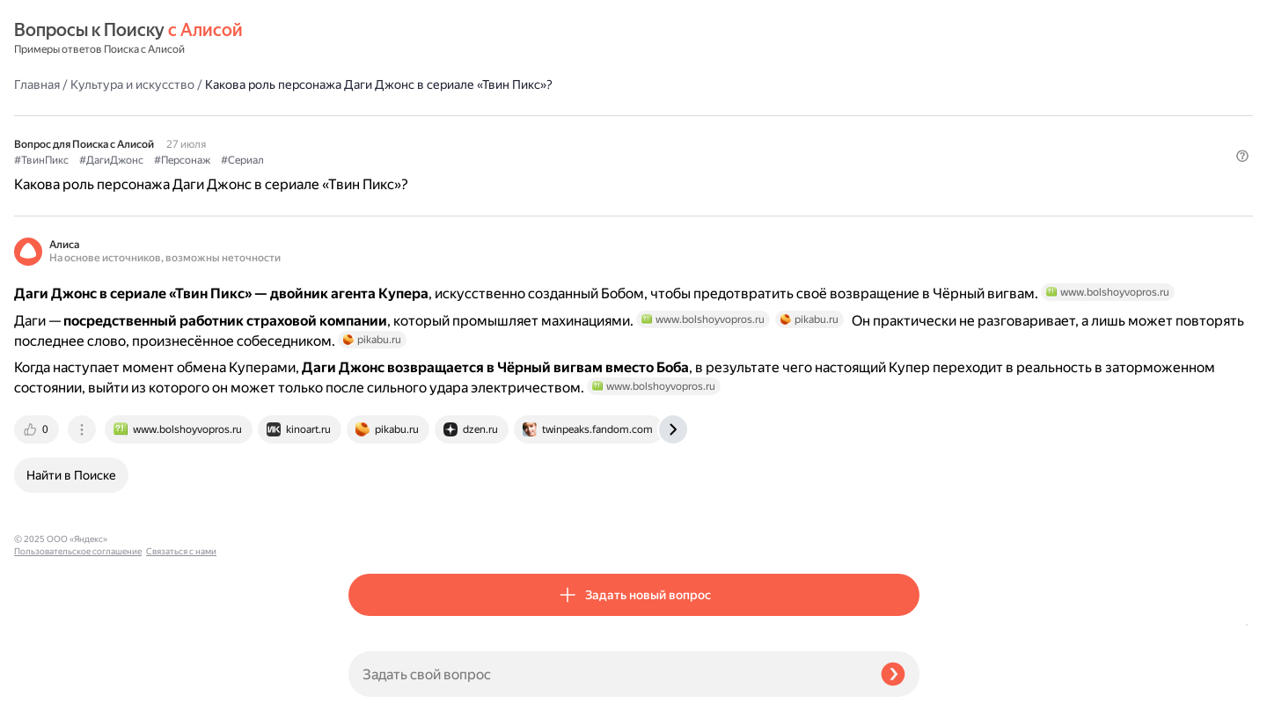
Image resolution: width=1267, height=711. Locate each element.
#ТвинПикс (375, 115)
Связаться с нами (49, 690)
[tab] (372, 494)
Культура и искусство (467, 39)
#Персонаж (516, 115)
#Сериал (576, 115)
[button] (908, 144)
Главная (371, 39)
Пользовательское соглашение (78, 678)
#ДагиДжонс (446, 115)
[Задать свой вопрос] (607, 674)
